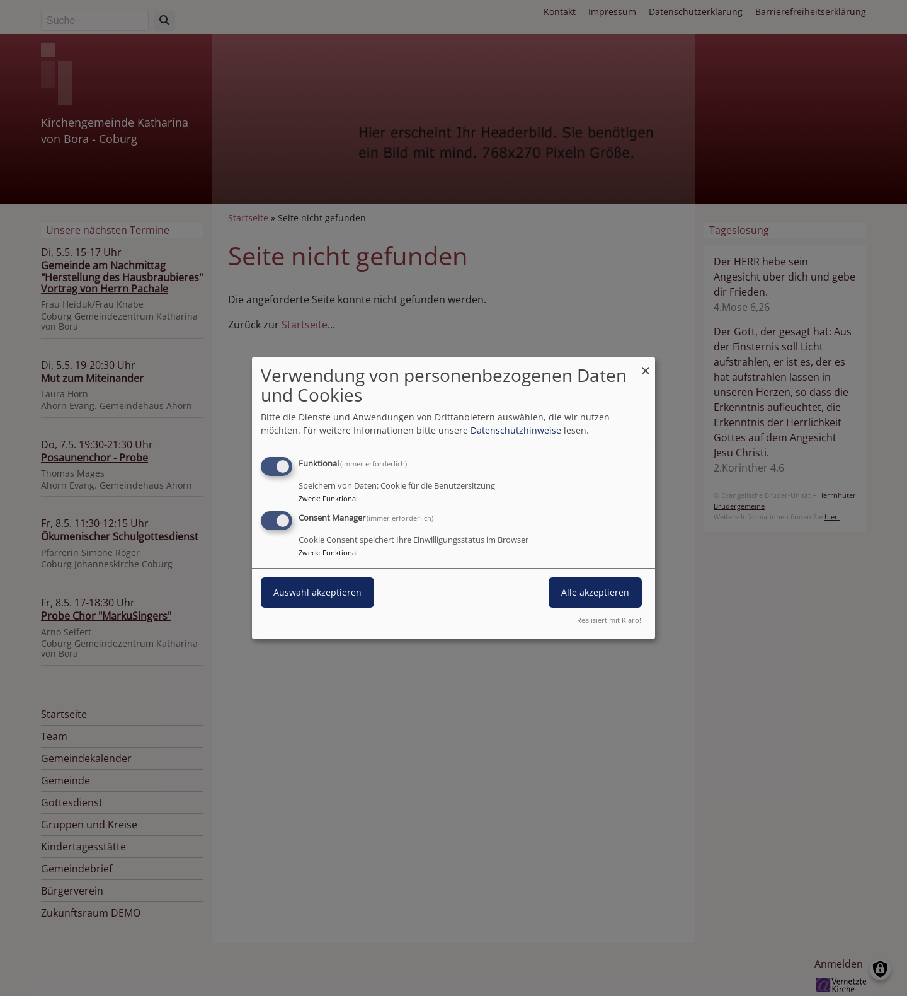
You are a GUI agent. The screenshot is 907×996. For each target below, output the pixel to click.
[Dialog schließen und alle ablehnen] (645, 365)
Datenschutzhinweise (516, 430)
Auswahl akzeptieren (317, 592)
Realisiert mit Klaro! (609, 620)
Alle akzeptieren (595, 592)
